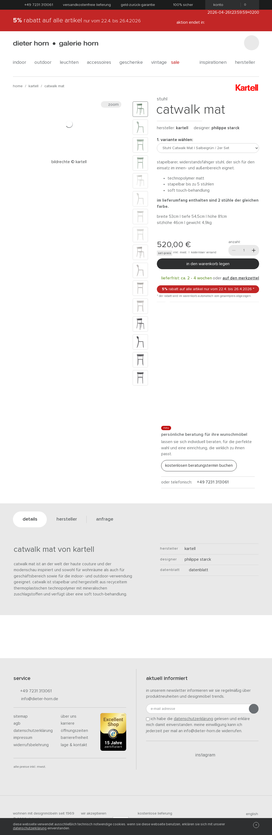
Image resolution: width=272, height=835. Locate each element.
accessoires (101, 62)
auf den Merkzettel (240, 278)
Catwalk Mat (54, 86)
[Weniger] (233, 250)
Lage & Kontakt (74, 745)
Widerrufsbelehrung (31, 745)
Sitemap (20, 716)
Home (18, 86)
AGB (16, 723)
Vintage (159, 62)
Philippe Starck (225, 128)
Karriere (68, 723)
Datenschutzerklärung (33, 731)
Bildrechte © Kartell (69, 162)
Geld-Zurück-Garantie (138, 5)
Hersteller (247, 62)
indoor (21, 62)
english (249, 814)
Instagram (202, 755)
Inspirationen (215, 62)
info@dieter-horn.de (35, 699)
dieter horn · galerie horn (55, 44)
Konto (216, 5)
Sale (178, 62)
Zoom (111, 104)
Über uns (68, 716)
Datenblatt (196, 570)
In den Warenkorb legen (207, 264)
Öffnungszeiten (74, 731)
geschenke (133, 62)
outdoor (44, 62)
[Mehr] (253, 250)
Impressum (22, 738)
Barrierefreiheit (74, 738)
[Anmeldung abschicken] (254, 709)
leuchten (71, 62)
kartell (33, 86)
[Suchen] (251, 42)
